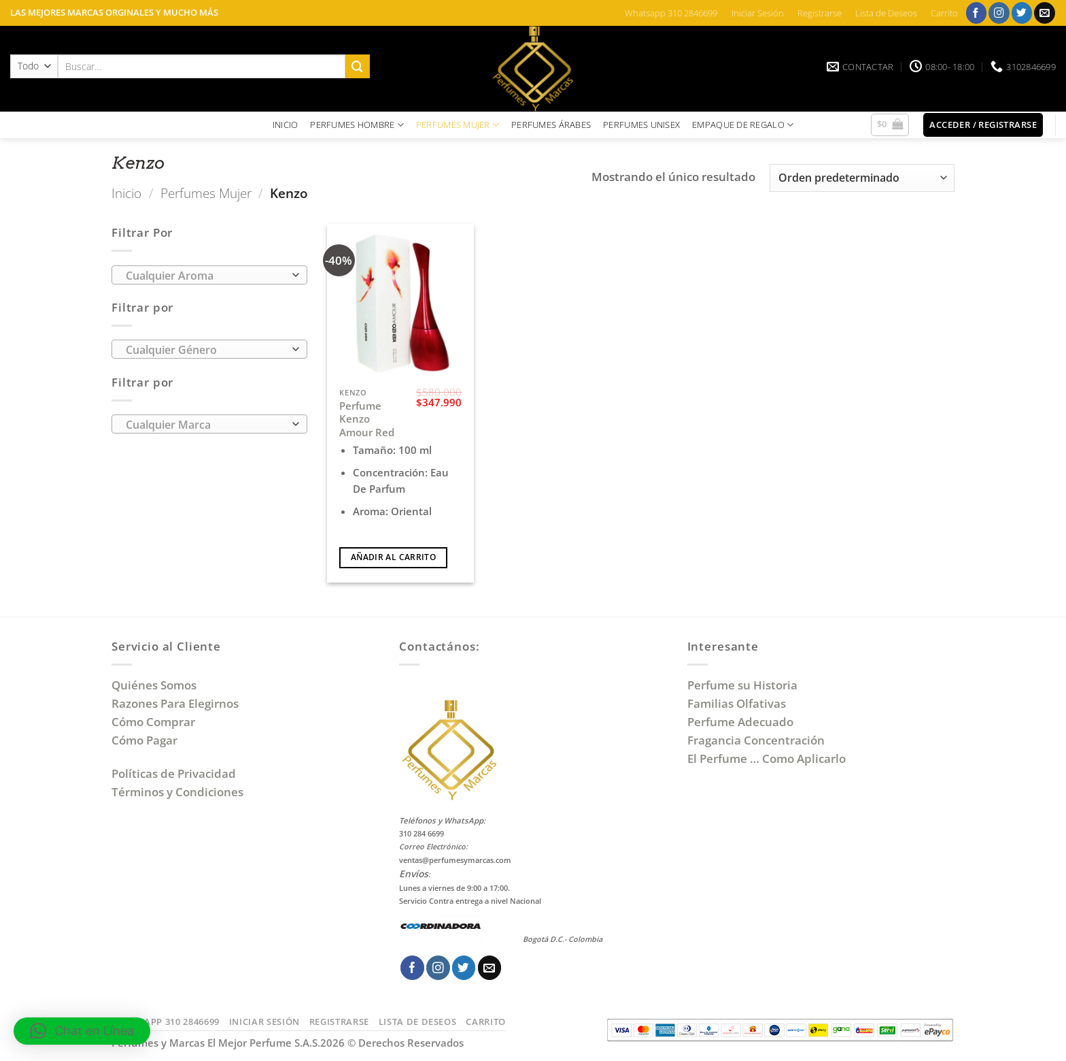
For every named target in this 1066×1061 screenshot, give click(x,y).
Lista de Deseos (886, 13)
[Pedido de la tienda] (862, 178)
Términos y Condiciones (177, 792)
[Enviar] (357, 66)
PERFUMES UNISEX (641, 124)
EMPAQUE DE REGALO (742, 124)
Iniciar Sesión (758, 13)
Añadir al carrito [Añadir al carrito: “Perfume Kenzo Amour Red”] (393, 557)
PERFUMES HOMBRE (357, 124)
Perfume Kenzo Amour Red (366, 419)
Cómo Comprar (154, 722)
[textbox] (205, 275)
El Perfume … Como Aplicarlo (766, 758)
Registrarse (819, 13)
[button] (890, 125)
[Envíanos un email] (1044, 12)
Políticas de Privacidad (173, 773)
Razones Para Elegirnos (177, 703)
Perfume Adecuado (741, 722)
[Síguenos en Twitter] (1022, 12)
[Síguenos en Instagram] (999, 12)
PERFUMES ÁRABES (551, 124)
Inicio (126, 193)
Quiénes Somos (156, 685)
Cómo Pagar (144, 740)
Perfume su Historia (742, 685)
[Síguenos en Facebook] (976, 12)
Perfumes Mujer (206, 193)
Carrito (944, 13)
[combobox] (209, 274)
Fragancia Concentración (757, 740)
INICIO (285, 124)
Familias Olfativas (736, 703)
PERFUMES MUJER (457, 124)
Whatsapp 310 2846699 (671, 13)
